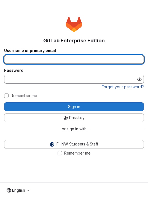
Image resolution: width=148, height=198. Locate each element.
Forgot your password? (123, 86)
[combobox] (18, 190)
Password (13, 70)
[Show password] (139, 79)
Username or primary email (30, 50)
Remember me (24, 96)
